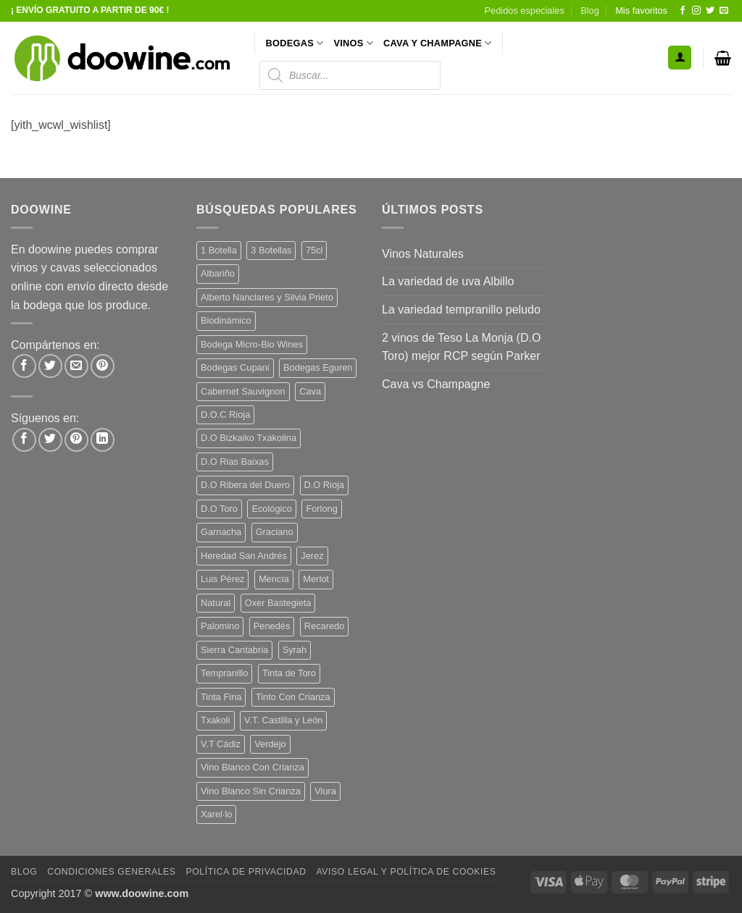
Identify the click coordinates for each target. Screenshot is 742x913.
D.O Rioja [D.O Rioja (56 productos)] (324, 484)
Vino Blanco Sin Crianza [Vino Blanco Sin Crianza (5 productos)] (251, 791)
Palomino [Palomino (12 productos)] (220, 625)
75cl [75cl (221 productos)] (314, 250)
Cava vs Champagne (436, 384)
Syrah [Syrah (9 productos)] (295, 649)
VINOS (353, 43)
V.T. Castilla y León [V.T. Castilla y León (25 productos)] (283, 720)
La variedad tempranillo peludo (461, 309)
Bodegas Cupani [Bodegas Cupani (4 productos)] (235, 367)
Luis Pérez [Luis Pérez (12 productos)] (222, 578)
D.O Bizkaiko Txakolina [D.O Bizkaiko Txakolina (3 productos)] (248, 437)
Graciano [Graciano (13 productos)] (274, 531)
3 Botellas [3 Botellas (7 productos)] (271, 250)
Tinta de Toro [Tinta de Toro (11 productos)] (289, 673)
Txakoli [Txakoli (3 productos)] (215, 720)
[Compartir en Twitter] (50, 366)
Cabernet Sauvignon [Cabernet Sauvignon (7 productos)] (243, 391)
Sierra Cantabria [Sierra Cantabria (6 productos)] (234, 649)
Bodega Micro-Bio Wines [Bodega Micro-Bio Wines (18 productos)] (252, 344)
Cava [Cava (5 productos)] (310, 391)
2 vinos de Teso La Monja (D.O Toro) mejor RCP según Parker (461, 347)
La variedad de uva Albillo (448, 281)
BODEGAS (295, 43)
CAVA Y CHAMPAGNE (437, 43)
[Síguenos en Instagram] (696, 11)
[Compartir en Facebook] (24, 366)
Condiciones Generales (111, 872)
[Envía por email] (76, 366)
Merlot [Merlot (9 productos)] (316, 578)
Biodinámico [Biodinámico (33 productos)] (226, 320)
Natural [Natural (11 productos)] (215, 602)
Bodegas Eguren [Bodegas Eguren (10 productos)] (317, 367)
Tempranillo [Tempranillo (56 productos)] (224, 673)
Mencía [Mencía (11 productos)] (274, 578)
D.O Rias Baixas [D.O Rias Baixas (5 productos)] (235, 461)
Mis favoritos (641, 10)
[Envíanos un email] (724, 11)
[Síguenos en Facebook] (682, 11)
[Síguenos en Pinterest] (76, 440)
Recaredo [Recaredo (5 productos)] (324, 625)
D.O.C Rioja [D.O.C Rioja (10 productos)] (225, 414)
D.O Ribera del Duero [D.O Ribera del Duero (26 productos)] (245, 484)
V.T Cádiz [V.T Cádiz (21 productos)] (221, 744)
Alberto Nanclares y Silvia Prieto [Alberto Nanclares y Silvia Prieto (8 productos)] (267, 297)
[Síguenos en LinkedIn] (102, 440)
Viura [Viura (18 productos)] (325, 791)
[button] (679, 58)
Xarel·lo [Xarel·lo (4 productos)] (216, 814)
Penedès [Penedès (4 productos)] (272, 625)
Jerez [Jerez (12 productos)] (312, 555)
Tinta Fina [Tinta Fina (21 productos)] (221, 696)
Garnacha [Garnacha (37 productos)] (221, 531)
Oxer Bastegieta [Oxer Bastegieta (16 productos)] (278, 602)
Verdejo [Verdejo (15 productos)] (269, 744)
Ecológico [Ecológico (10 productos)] (271, 508)
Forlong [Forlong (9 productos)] (321, 508)
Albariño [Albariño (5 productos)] (218, 273)
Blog (589, 10)
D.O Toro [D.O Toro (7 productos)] (219, 508)
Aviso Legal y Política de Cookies (406, 872)
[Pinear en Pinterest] (102, 366)
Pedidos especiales (524, 10)
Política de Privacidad (246, 872)
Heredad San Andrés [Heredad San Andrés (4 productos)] (244, 555)
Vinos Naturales (423, 254)
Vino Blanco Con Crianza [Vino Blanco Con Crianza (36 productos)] (252, 767)
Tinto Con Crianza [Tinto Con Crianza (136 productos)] (293, 696)
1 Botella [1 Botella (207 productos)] (219, 250)
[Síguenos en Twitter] (710, 11)
